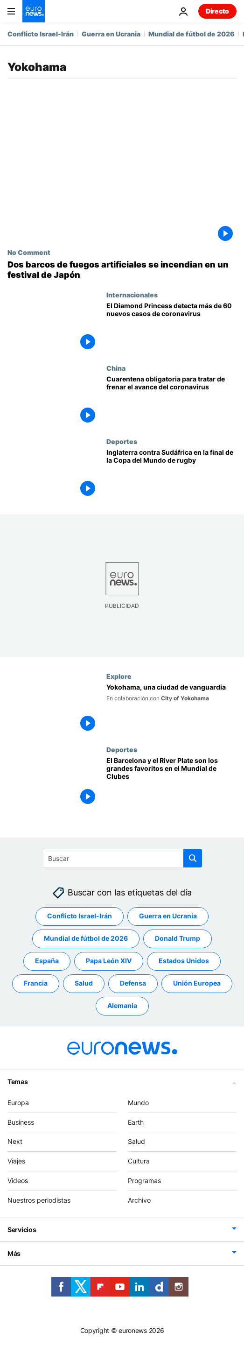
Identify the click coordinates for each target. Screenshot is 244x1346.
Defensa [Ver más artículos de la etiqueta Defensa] (133, 983)
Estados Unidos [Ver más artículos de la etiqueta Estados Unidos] (184, 961)
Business (20, 1122)
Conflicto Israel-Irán (40, 34)
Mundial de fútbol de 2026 (191, 34)
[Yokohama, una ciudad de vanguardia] (171, 709)
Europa (18, 1102)
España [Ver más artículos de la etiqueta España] (47, 961)
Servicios (21, 1229)
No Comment (28, 252)
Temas (17, 1081)
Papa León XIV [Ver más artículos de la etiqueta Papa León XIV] (109, 961)
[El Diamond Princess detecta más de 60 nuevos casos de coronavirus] (171, 327)
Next (14, 1142)
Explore (119, 676)
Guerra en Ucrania (111, 34)
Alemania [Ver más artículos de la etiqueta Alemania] (122, 1006)
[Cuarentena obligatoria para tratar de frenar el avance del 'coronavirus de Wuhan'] (171, 400)
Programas (144, 1180)
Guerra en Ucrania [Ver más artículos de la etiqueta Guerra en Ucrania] (168, 916)
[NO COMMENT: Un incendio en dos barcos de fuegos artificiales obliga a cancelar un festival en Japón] (122, 270)
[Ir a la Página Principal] (33, 11)
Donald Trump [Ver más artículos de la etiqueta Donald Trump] (177, 939)
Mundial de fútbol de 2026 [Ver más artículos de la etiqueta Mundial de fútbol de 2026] (86, 939)
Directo (217, 11)
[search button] (192, 858)
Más (14, 1253)
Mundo (138, 1102)
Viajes (16, 1161)
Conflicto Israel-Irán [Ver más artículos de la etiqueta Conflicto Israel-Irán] (79, 916)
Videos (17, 1180)
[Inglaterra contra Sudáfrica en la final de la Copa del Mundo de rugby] (171, 474)
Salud (136, 1142)
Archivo (139, 1200)
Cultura (139, 1161)
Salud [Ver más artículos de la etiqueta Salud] (84, 983)
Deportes (121, 441)
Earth (136, 1122)
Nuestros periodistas (38, 1200)
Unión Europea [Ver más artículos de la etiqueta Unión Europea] (197, 983)
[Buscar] (122, 858)
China (115, 368)
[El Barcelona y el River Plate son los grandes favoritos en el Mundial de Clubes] (171, 782)
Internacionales (132, 294)
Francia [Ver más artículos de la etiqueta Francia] (36, 983)
